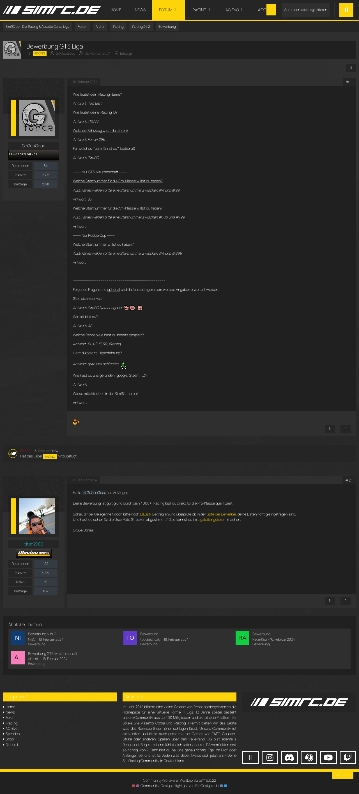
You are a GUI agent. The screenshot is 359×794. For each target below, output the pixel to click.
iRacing (11, 723)
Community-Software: (179, 780)
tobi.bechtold (150, 639)
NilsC (31, 639)
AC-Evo (11, 728)
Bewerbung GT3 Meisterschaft (52, 653)
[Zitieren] (345, 429)
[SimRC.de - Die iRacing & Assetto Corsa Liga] (52, 10)
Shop (10, 739)
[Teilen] (351, 68)
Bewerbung (36, 644)
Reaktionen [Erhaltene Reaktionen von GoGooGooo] (20, 165)
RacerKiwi (259, 639)
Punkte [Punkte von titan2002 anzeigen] (20, 572)
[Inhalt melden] (330, 429)
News (10, 712)
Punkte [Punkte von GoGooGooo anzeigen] (20, 174)
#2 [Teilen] (348, 480)
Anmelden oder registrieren (305, 9)
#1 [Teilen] (348, 81)
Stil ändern (343, 774)
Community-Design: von (179, 785)
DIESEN (145, 514)
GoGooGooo (65, 53)
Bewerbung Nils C (42, 633)
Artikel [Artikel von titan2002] (20, 581)
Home (10, 706)
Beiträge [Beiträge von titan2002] (20, 591)
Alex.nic (33, 658)
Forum (10, 717)
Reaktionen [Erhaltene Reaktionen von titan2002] (20, 563)
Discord (12, 744)
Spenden (13, 733)
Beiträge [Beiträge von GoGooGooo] (20, 184)
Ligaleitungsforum (212, 519)
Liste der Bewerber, (221, 514)
